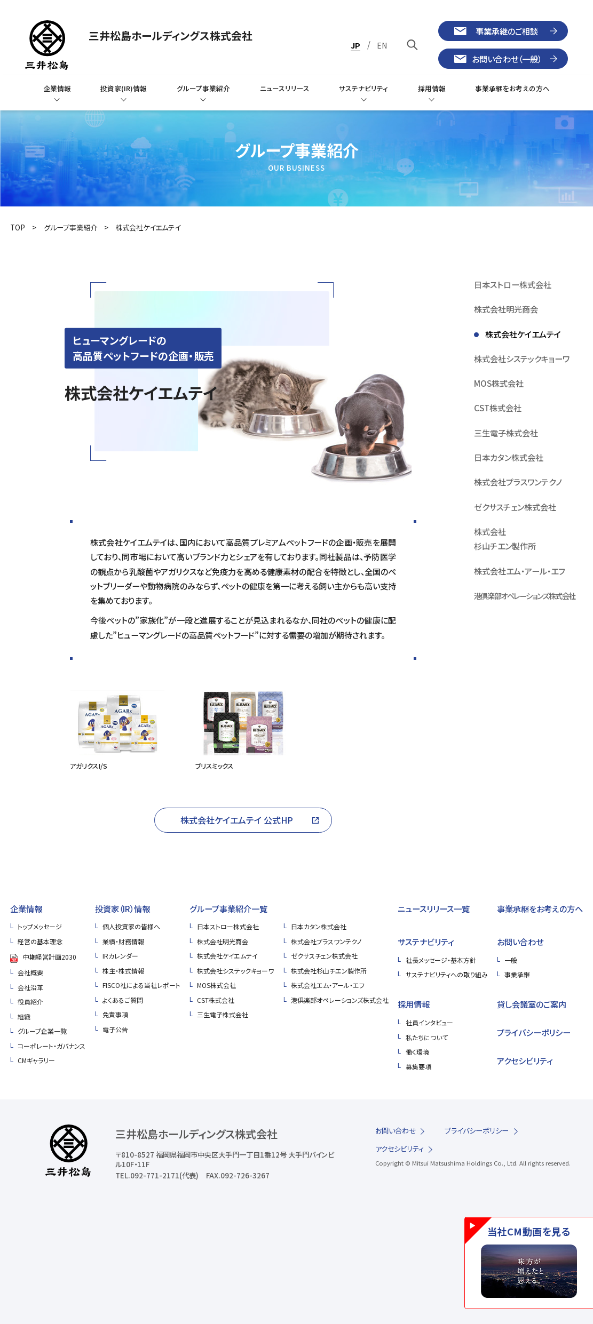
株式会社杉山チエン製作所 (329, 970)
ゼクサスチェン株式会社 (324, 955)
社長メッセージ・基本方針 (441, 959)
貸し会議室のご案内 (531, 1004)
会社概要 (30, 972)
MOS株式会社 (216, 985)
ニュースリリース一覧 (434, 908)
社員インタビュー (429, 1022)
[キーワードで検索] (413, 45)
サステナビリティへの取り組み (447, 974)
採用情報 (414, 1004)
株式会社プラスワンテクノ (326, 941)
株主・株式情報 (123, 970)
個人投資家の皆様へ (131, 926)
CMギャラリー (36, 1060)
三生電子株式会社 (222, 1014)
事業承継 (517, 974)
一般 (510, 959)
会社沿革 (30, 987)
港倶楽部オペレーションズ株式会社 (340, 999)
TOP (17, 227)
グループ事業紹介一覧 (228, 908)
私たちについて (427, 1037)
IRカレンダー (120, 955)
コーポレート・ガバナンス (51, 1045)
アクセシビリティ (525, 1060)
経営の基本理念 (40, 941)
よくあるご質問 (122, 999)
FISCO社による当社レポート (141, 985)
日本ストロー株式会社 (228, 926)
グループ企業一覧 (42, 1030)
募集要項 (418, 1066)
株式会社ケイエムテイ (147, 227)
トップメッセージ (40, 926)
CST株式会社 (215, 999)
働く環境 (417, 1051)
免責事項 (115, 1014)
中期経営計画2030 (49, 956)
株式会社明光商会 (222, 941)
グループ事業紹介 (70, 227)
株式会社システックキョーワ (235, 970)
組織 (24, 1016)
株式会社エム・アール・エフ (328, 985)
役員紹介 (30, 1001)
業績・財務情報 (123, 941)
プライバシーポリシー (534, 1032)
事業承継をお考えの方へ (540, 908)
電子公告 (115, 1029)
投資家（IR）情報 (122, 908)
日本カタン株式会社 (318, 926)
